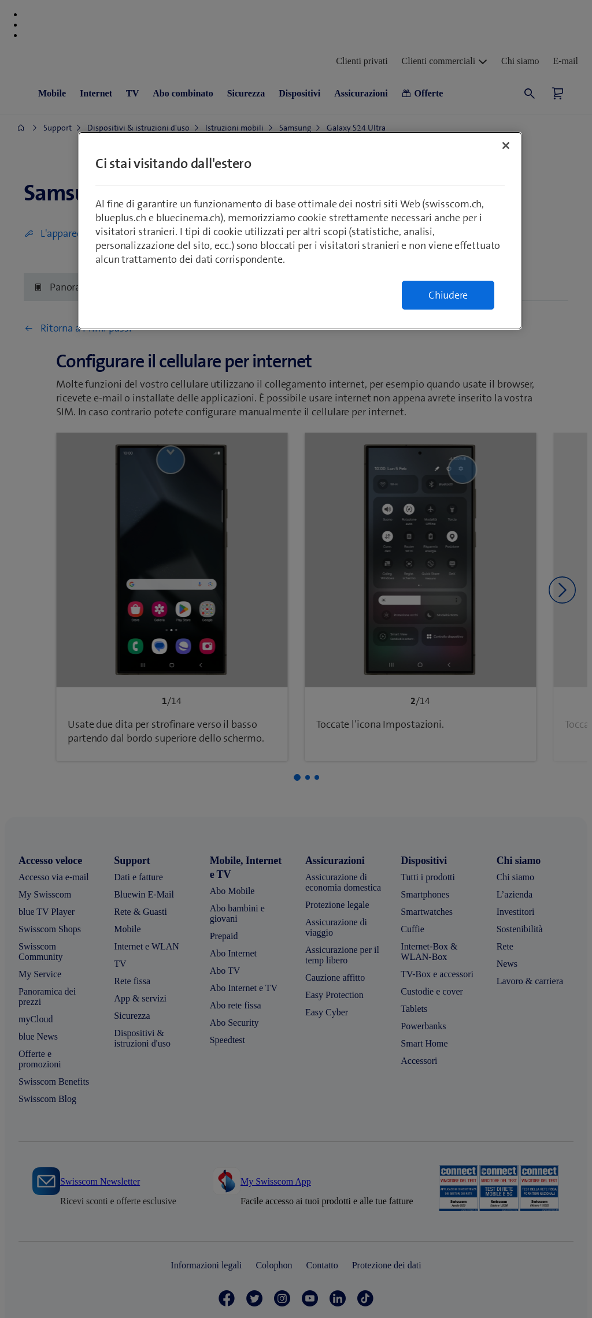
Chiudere (448, 295)
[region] (300, 231)
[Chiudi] (506, 145)
